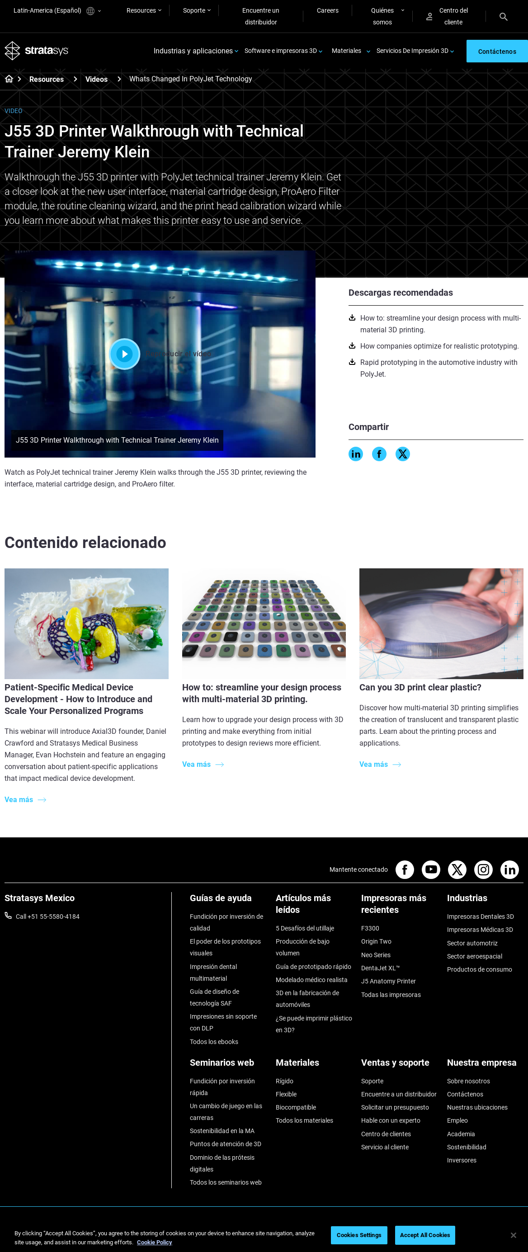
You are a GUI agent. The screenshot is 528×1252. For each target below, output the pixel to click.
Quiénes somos (382, 16)
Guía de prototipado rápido (313, 966)
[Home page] (6, 79)
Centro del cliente (447, 16)
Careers (328, 10)
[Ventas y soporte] (399, 1066)
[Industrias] (485, 901)
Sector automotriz (472, 943)
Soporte (194, 10)
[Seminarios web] (228, 1066)
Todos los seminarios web (226, 1182)
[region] (264, 1236)
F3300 (370, 928)
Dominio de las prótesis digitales (222, 1163)
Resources (141, 10)
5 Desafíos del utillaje (305, 928)
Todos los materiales (304, 1120)
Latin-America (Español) (57, 11)
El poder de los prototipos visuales (225, 947)
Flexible (286, 1094)
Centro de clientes (386, 1134)
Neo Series (376, 955)
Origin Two (376, 941)
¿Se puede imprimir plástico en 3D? (314, 1024)
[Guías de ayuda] (228, 901)
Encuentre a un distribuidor (399, 1094)
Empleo (457, 1120)
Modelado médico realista (312, 979)
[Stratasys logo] (37, 51)
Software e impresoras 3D (281, 50)
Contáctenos (465, 1094)
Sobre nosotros (468, 1081)
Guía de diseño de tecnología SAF (214, 997)
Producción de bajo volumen (303, 947)
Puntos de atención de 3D (225, 1144)
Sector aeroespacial (474, 956)
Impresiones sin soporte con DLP (223, 1022)
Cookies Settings (359, 1235)
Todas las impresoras (391, 994)
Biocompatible (296, 1107)
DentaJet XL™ (380, 968)
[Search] (503, 16)
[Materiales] (314, 1066)
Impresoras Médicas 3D (480, 929)
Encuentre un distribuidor (260, 16)
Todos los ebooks (214, 1041)
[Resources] (75, 79)
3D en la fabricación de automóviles (307, 998)
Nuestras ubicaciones (477, 1107)
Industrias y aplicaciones (193, 51)
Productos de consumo (479, 969)
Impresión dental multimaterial (213, 972)
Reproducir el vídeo (159, 354)
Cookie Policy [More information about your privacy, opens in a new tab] (154, 1242)
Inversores (461, 1160)
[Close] (513, 1235)
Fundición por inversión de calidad (226, 922)
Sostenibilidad (466, 1147)
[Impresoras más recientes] (399, 907)
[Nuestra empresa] (485, 1066)
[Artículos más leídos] (314, 907)
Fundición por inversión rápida (222, 1086)
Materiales (346, 50)
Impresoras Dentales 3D (480, 916)
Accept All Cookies (425, 1235)
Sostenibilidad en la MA (222, 1130)
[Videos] (119, 79)
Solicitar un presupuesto (395, 1107)
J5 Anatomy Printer (388, 981)
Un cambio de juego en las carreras (226, 1111)
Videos (96, 79)
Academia (461, 1134)
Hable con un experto (390, 1120)
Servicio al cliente (385, 1147)
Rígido (284, 1081)
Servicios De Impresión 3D (412, 50)
